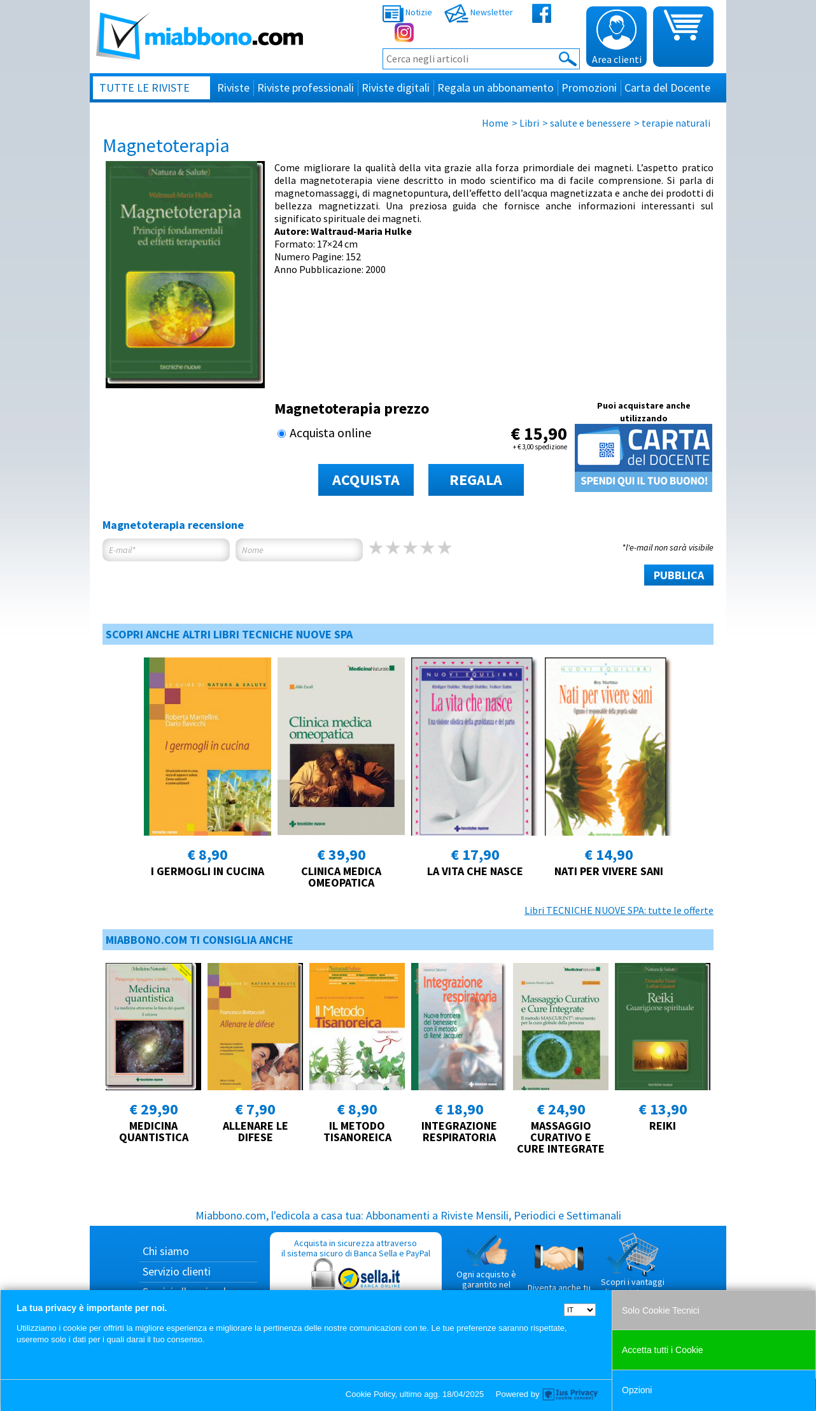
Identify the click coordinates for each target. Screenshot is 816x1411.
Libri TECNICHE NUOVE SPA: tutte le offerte (619, 910)
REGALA (475, 479)
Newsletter (478, 12)
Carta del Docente (667, 87)
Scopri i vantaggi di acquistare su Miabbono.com (633, 1269)
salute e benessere (590, 122)
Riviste (233, 87)
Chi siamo (166, 1251)
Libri (529, 122)
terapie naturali (676, 122)
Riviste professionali (305, 87)
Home (495, 122)
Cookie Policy (370, 1394)
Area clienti (617, 38)
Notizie (407, 12)
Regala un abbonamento (495, 87)
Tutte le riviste (144, 87)
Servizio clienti (177, 1271)
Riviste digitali (396, 87)
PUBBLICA (679, 575)
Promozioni (589, 87)
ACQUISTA (366, 479)
